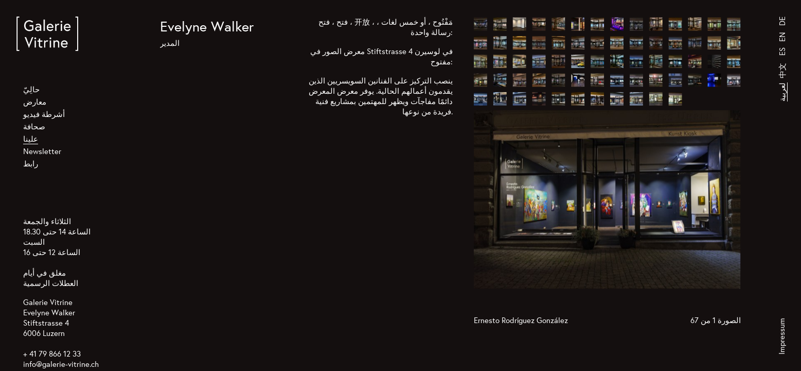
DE (782, 21)
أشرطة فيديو (44, 114)
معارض (34, 102)
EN (782, 37)
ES (782, 51)
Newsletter (42, 151)
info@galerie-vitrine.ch (61, 364)
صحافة (34, 126)
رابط (30, 163)
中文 (782, 70)
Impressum (782, 336)
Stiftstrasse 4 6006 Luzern (46, 328)
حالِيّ (31, 89)
